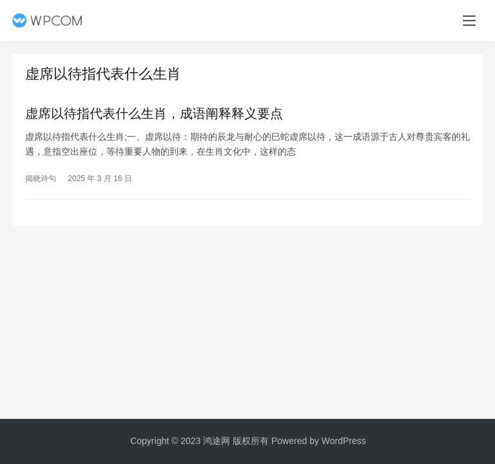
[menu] (469, 20)
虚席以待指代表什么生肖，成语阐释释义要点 (154, 113)
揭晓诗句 (40, 178)
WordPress (344, 441)
